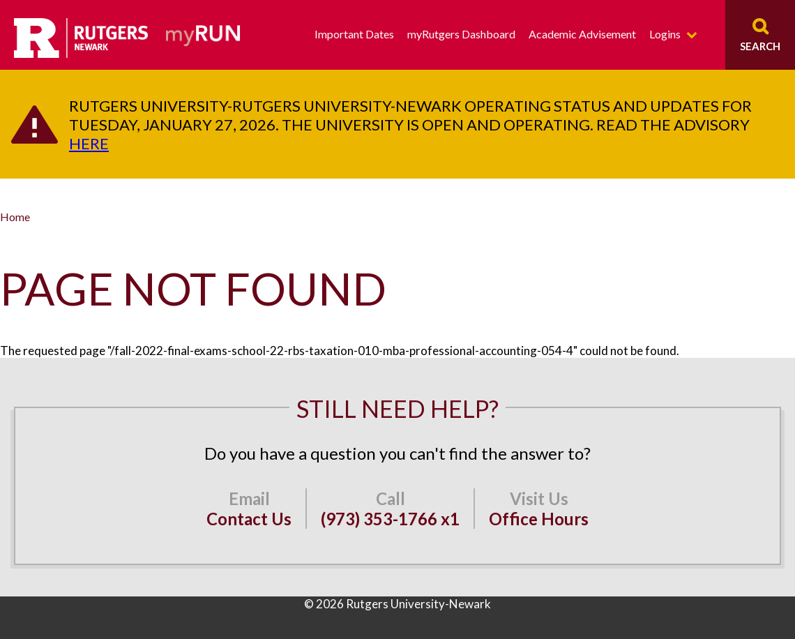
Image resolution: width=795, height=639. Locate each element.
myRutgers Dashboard (461, 33)
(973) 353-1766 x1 (390, 519)
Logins (665, 33)
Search (760, 46)
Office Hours (539, 519)
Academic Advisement (582, 33)
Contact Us (249, 519)
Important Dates (354, 33)
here (89, 143)
